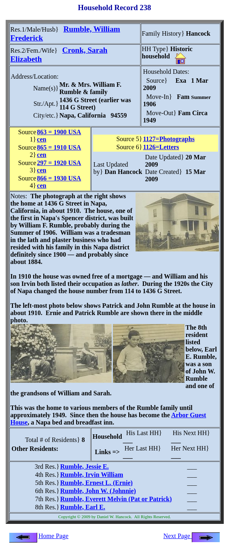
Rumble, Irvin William (91, 474)
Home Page (53, 535)
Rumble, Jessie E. (84, 466)
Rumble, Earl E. (82, 507)
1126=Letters (161, 147)
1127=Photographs (169, 138)
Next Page (191, 535)
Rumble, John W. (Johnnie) (98, 490)
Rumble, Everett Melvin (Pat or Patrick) (116, 499)
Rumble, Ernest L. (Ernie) (96, 482)
